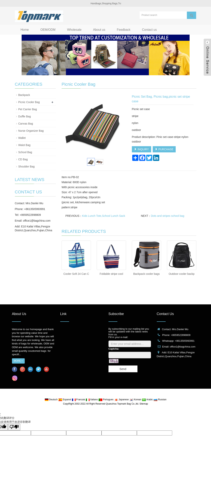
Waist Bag (24, 145)
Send (122, 369)
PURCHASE (164, 149)
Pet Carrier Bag (27, 109)
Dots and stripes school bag (167, 215)
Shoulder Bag (26, 166)
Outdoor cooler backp (182, 273)
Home (25, 29)
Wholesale (74, 29)
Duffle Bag (24, 116)
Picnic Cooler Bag (29, 102)
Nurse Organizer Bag (31, 130)
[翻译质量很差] (14, 427)
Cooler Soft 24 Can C (76, 273)
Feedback (123, 29)
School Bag (25, 152)
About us (99, 29)
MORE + (18, 360)
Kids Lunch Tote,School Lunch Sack (103, 215)
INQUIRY (141, 149)
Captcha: (113, 348)
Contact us (149, 29)
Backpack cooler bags (146, 273)
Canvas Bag (25, 123)
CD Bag (23, 159)
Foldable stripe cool (111, 273)
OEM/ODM (47, 29)
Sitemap (143, 403)
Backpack (24, 94)
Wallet (22, 137)
